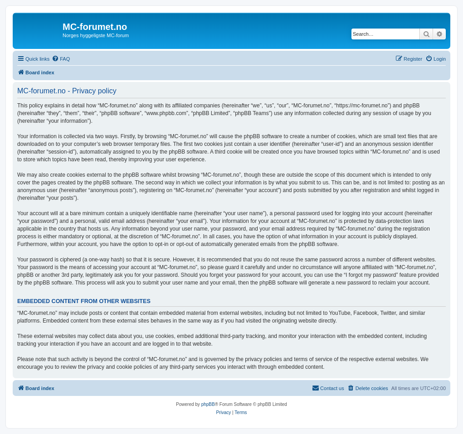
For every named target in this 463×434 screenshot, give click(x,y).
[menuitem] (61, 58)
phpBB (208, 404)
